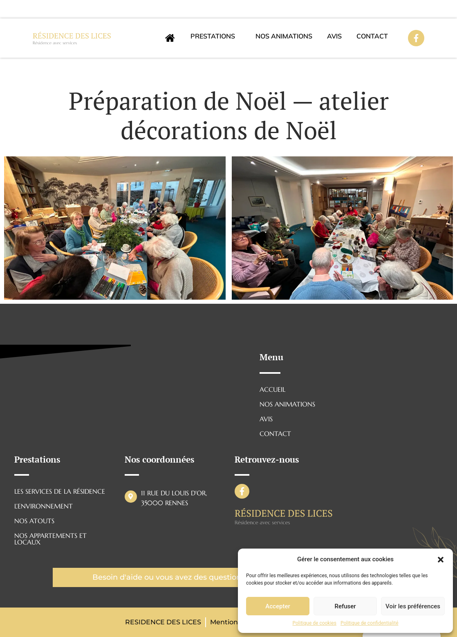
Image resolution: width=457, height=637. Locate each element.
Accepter (277, 606)
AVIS (334, 36)
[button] (441, 559)
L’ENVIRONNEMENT (43, 506)
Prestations (212, 36)
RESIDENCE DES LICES (163, 622)
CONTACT (372, 36)
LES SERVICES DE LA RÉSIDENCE (59, 491)
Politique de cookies (314, 623)
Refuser (345, 606)
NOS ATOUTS (34, 521)
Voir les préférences (412, 606)
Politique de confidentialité (370, 623)
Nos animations (283, 36)
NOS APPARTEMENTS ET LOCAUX (50, 538)
